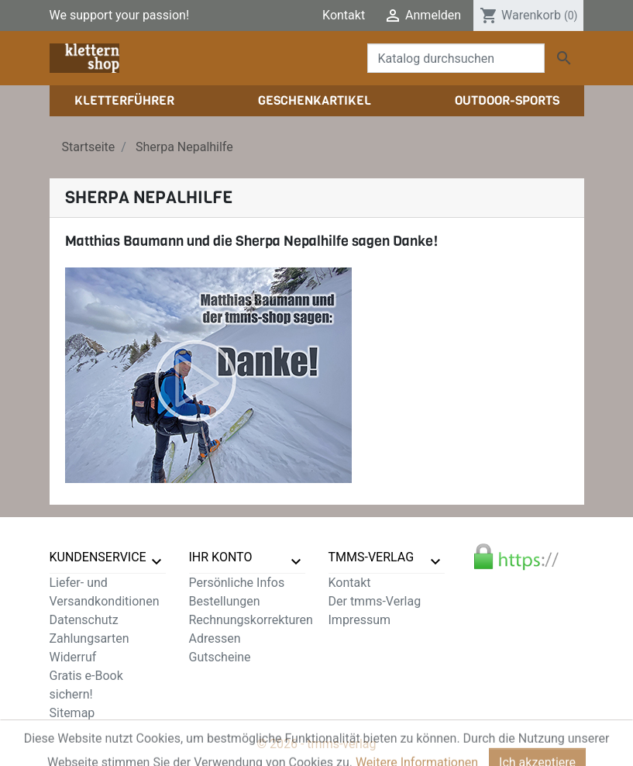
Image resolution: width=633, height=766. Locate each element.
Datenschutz (84, 619)
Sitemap (72, 713)
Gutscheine (220, 657)
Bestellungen (224, 601)
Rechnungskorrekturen (251, 619)
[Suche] (456, 58)
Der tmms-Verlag (375, 601)
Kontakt (343, 15)
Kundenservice (98, 557)
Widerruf (73, 657)
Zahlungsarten (89, 638)
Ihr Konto (221, 557)
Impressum (360, 619)
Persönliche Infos (237, 582)
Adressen (215, 638)
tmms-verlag (372, 557)
